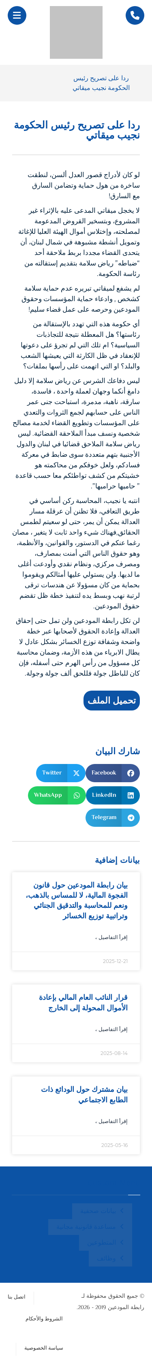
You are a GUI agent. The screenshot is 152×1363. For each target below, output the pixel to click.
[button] (17, 15)
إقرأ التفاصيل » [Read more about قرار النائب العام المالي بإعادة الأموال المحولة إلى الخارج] (111, 1030)
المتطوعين (101, 1243)
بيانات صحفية (98, 1212)
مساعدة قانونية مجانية (86, 1227)
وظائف (106, 1259)
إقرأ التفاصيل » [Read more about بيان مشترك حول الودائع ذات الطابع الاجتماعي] (111, 1122)
